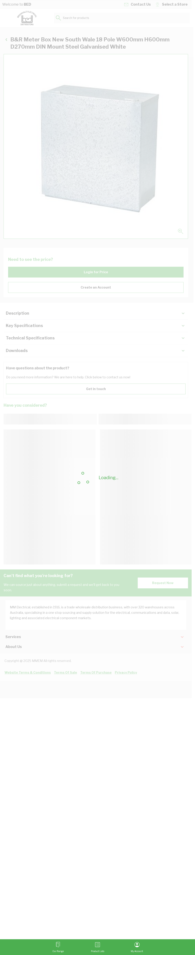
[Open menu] (58, 947)
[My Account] (137, 947)
